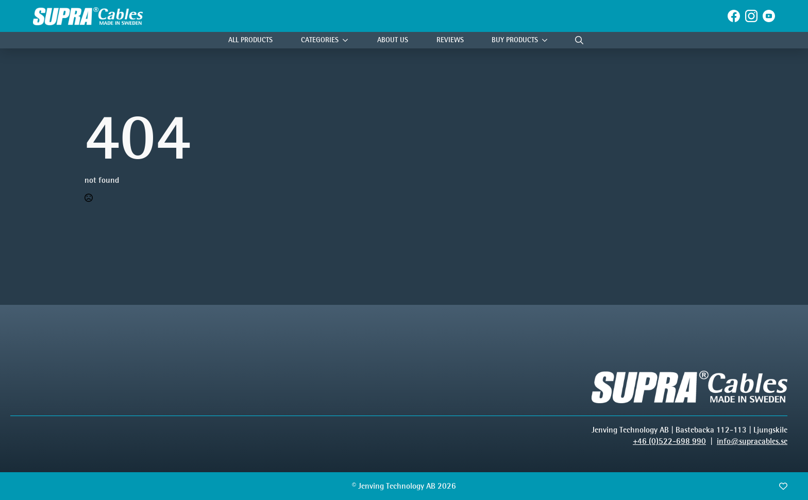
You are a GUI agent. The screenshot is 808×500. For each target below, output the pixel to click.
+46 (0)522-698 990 (669, 441)
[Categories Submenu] (348, 40)
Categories (320, 40)
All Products (250, 40)
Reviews (450, 40)
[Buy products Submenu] (547, 40)
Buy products (515, 40)
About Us (392, 40)
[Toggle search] (579, 40)
